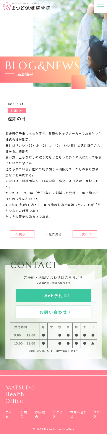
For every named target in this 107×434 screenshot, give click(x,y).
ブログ (96, 414)
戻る (22, 234)
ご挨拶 (23, 414)
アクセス (57, 414)
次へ (85, 234)
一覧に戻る (53, 234)
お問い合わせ (78, 414)
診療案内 (40, 414)
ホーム (8, 414)
